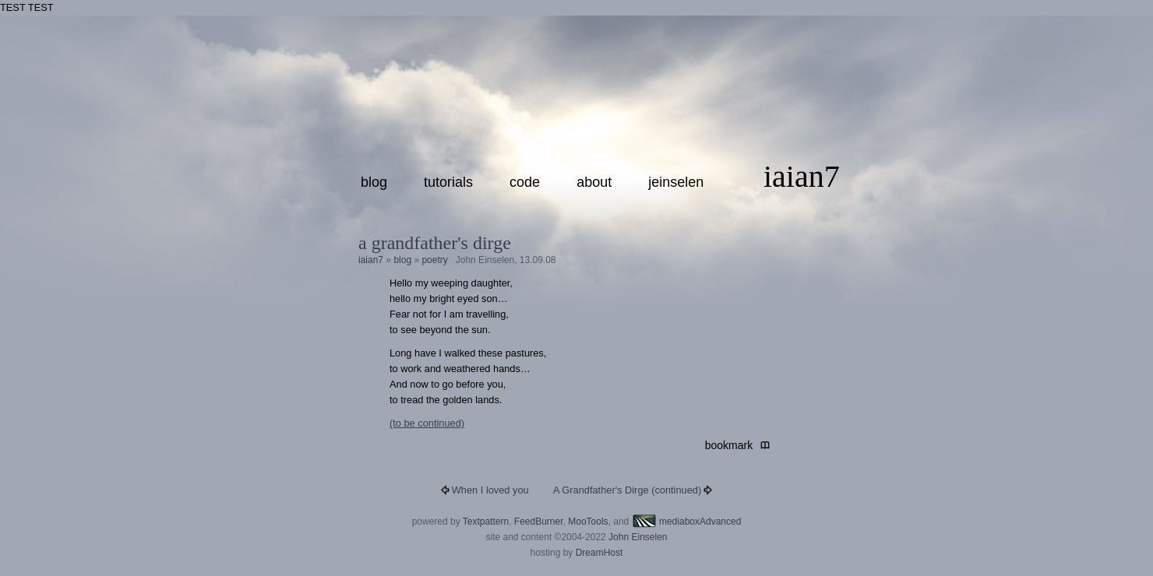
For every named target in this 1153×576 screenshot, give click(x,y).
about (594, 182)
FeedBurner (538, 521)
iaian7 (801, 176)
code (525, 182)
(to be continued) (427, 423)
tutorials (448, 182)
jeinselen (675, 182)
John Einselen (637, 537)
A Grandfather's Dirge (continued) (627, 490)
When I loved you (490, 490)
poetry (434, 260)
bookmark (732, 445)
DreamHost (599, 552)
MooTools (588, 521)
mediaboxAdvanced (687, 521)
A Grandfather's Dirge (434, 243)
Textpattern (486, 521)
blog (374, 182)
